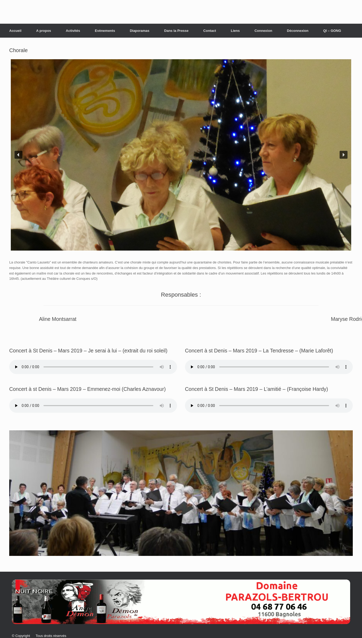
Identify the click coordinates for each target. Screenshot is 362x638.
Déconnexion (298, 31)
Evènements (105, 31)
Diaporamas (139, 31)
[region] (181, 155)
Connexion (263, 31)
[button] (18, 155)
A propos (43, 31)
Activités (73, 31)
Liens (235, 31)
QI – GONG (332, 31)
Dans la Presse (176, 31)
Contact (209, 31)
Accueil (15, 31)
